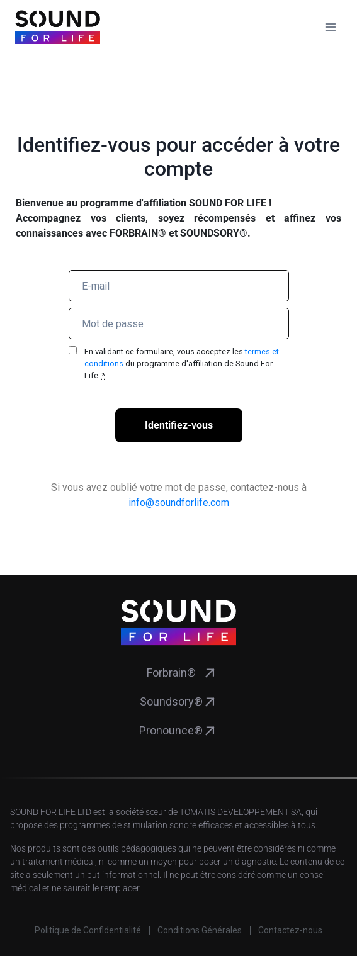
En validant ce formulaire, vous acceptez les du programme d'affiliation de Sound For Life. (181, 363)
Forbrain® (171, 672)
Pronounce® (171, 730)
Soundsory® (171, 701)
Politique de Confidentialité (88, 930)
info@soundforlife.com (178, 503)
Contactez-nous (290, 930)
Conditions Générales (199, 930)
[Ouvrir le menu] (330, 27)
